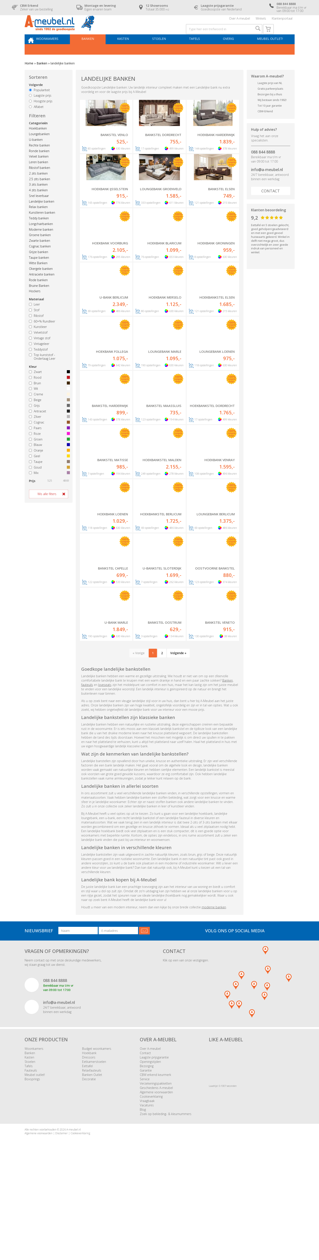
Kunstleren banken (42, 226)
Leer (34, 318)
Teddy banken (39, 232)
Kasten (130, 51)
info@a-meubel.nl (267, 183)
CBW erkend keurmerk (155, 1176)
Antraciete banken (41, 288)
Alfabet (36, 121)
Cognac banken (40, 260)
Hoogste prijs (40, 115)
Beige (48, 414)
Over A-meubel (239, 20)
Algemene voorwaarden (156, 1193)
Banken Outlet (92, 1176)
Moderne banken (41, 243)
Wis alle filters (46, 508)
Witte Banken (38, 277)
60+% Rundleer (42, 335)
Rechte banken (39, 159)
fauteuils (87, 786)
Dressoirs (88, 1158)
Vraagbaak (147, 1202)
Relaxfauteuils (91, 1171)
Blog (143, 1210)
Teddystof (38, 363)
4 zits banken (38, 204)
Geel (48, 470)
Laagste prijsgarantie (154, 1158)
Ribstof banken (39, 182)
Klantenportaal (282, 20)
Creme (48, 408)
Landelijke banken (41, 215)
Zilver (48, 430)
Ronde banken (39, 165)
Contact (270, 204)
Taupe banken (39, 271)
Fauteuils (31, 1171)
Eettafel (87, 1167)
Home (29, 77)
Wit (48, 402)
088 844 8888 (263, 165)
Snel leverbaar (39, 210)
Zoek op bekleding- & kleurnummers (165, 1215)
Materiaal (36, 313)
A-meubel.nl (73, 1230)
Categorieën (38, 137)
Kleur (33, 380)
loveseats (104, 786)
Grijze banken (38, 266)
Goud (48, 481)
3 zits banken (38, 198)
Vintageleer (39, 358)
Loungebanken (39, 148)
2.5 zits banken (39, 193)
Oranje (48, 464)
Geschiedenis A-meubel (156, 1189)
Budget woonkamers (96, 1149)
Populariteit (39, 104)
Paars (48, 442)
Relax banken (38, 221)
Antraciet (48, 425)
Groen (48, 453)
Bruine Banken (39, 299)
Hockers (35, 305)
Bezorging (147, 1167)
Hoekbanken (38, 142)
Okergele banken (41, 283)
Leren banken (38, 176)
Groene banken (40, 249)
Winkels (261, 20)
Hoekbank (89, 1154)
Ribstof (36, 330)
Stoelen (164, 51)
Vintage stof (39, 352)
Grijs (48, 419)
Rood (48, 391)
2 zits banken (38, 187)
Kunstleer (38, 341)
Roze (48, 447)
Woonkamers (58, 51)
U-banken (36, 153)
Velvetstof (38, 346)
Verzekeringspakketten (156, 1184)
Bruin (48, 397)
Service (145, 1180)
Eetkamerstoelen (94, 1163)
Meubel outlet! (269, 51)
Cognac (48, 436)
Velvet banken (39, 170)
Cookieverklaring (151, 1197)
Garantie (146, 1171)
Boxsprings (32, 1180)
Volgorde (36, 99)
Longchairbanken (41, 238)
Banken (96, 51)
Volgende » (178, 754)
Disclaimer (61, 1234)
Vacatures (147, 1206)
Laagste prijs (40, 109)
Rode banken (38, 294)
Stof (34, 324)
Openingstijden (150, 1163)
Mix (48, 487)
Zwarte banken (39, 254)
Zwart (48, 386)
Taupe (48, 476)
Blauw (48, 459)
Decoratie (89, 1180)
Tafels (197, 51)
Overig (229, 51)
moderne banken (214, 1008)
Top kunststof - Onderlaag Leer (42, 371)
